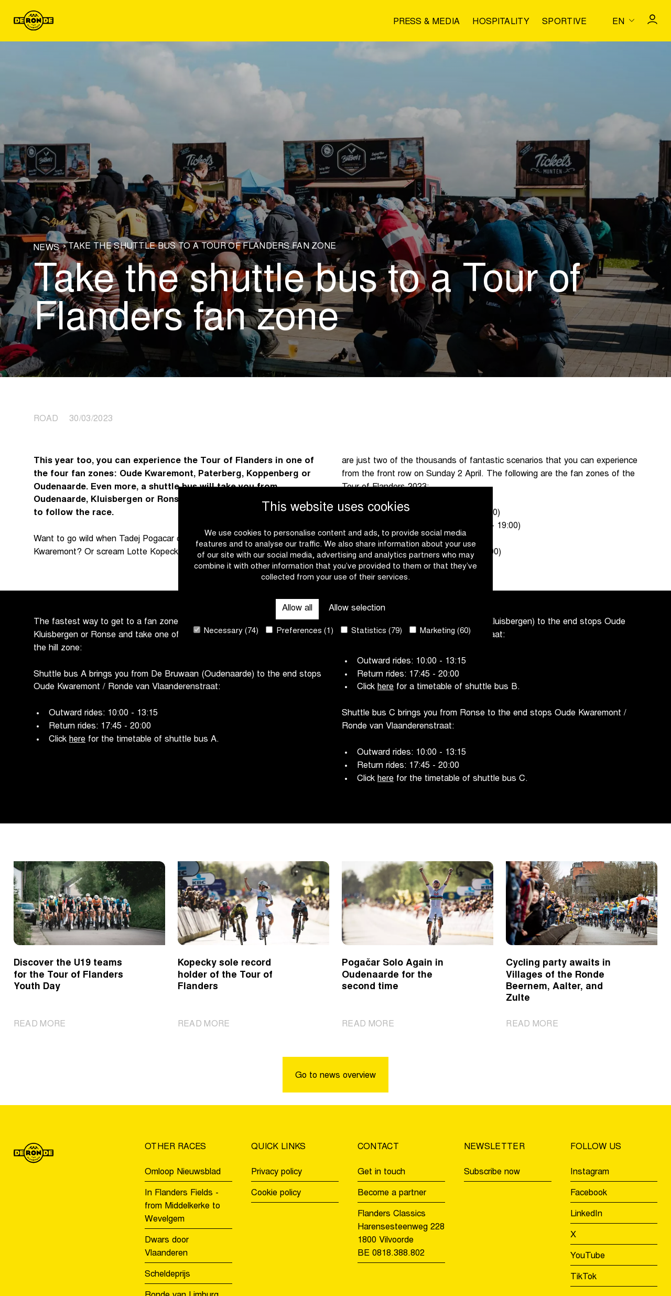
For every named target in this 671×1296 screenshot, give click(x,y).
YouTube (587, 1256)
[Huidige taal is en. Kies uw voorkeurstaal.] (623, 20)
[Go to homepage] (33, 20)
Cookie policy (276, 1194)
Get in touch (381, 1173)
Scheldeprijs (167, 1274)
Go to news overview (335, 1076)
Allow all (297, 608)
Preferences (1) (299, 630)
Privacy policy (276, 1173)
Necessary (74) (225, 630)
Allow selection (357, 608)
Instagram (589, 1173)
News (47, 248)
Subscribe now (492, 1173)
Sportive (564, 22)
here (77, 739)
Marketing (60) (440, 630)
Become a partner (392, 1194)
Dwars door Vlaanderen (167, 1247)
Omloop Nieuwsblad (183, 1173)
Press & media (426, 22)
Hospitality (500, 22)
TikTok (583, 1277)
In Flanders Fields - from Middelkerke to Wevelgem (182, 1207)
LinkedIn (586, 1214)
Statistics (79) (371, 630)
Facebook (588, 1194)
